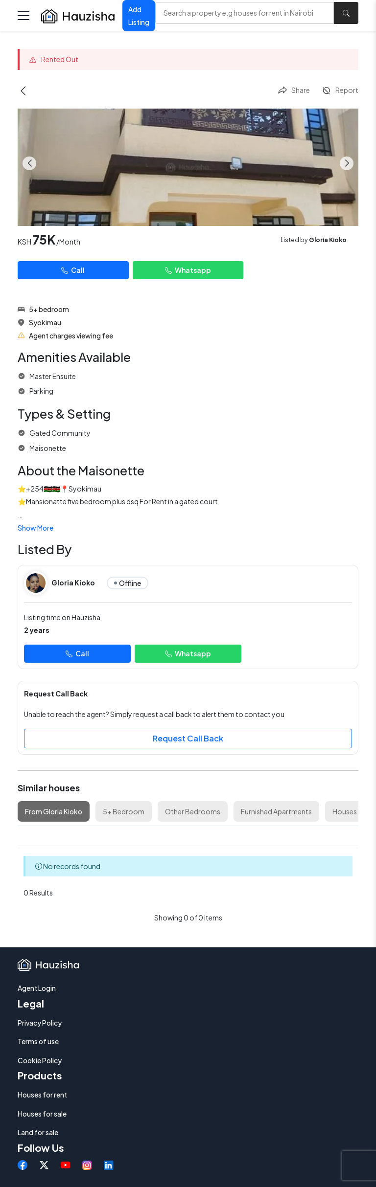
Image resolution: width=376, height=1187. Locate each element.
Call (73, 270)
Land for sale (38, 1132)
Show (35, 527)
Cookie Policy (40, 1060)
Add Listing (138, 16)
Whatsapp (188, 270)
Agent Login (37, 988)
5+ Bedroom (123, 811)
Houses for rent (42, 1094)
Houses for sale (42, 1113)
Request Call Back (188, 738)
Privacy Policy (40, 1022)
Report (340, 90)
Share (294, 90)
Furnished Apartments (276, 811)
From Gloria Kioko (53, 811)
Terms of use (38, 1041)
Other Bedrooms (192, 811)
